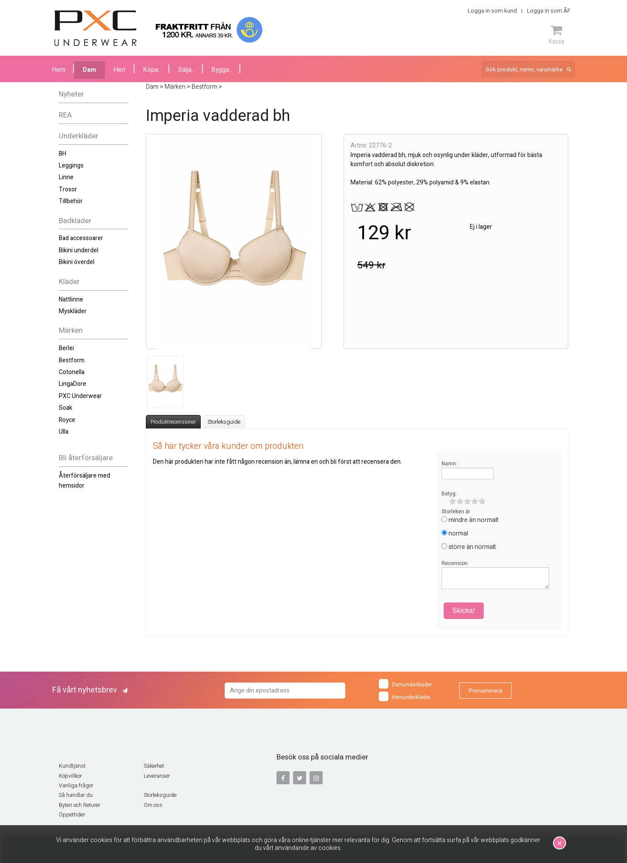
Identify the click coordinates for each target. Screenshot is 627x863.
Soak (65, 407)
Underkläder (78, 135)
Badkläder (75, 220)
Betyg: (449, 494)
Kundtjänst (72, 766)
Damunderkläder (405, 684)
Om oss (153, 805)
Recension (455, 563)
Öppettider (72, 815)
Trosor (68, 189)
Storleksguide (224, 422)
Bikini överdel (76, 262)
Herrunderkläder (405, 696)
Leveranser (157, 776)
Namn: (449, 464)
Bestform (71, 360)
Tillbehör (71, 201)
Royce (67, 420)
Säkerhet (154, 766)
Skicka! (463, 610)
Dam (89, 69)
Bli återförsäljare (86, 457)
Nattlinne (71, 299)
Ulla (63, 431)
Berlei (66, 348)
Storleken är (456, 511)
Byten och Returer (79, 805)
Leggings (71, 165)
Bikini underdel (78, 250)
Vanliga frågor (76, 785)
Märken (71, 330)
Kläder (69, 281)
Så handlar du (76, 795)
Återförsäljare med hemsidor (84, 480)
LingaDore (72, 383)
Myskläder (73, 311)
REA (65, 115)
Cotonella (71, 372)
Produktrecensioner (173, 422)
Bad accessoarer (81, 238)
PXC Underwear (80, 396)
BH (62, 153)
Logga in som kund (492, 11)
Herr (120, 69)
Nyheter (71, 94)
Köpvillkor (70, 776)
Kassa (556, 35)
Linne (66, 177)
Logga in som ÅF (548, 11)
